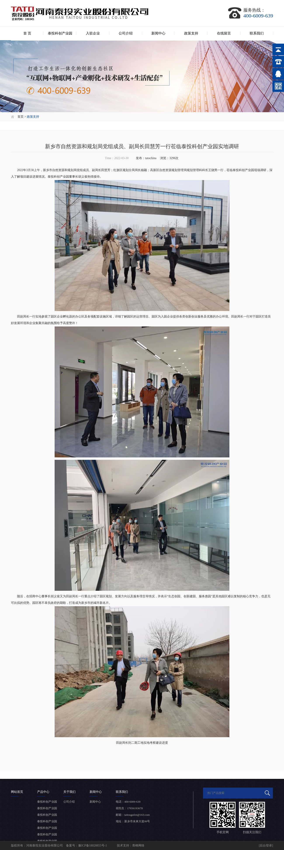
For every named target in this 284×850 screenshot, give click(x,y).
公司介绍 (126, 33)
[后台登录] (266, 845)
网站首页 (17, 791)
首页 (20, 116)
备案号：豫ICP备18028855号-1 (87, 845)
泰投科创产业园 (60, 33)
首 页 (27, 33)
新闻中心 (158, 33)
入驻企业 (93, 33)
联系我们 (257, 33)
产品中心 (43, 791)
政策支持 (191, 33)
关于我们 (69, 791)
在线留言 (224, 33)
